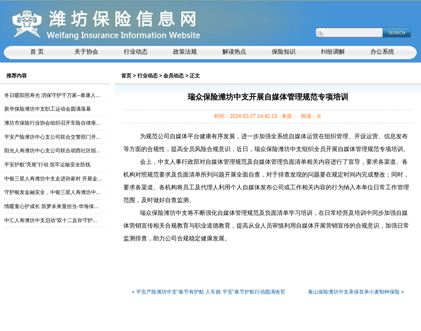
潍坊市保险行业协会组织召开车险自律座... (52, 123)
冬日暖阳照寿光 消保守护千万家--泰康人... (52, 95)
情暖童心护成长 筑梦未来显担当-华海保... (51, 206)
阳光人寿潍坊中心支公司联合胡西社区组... (52, 151)
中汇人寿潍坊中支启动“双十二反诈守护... (50, 220)
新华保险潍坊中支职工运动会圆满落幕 (47, 109)
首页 (126, 76)
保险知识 (284, 52)
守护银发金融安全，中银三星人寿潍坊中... (52, 192)
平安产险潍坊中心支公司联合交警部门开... (52, 137)
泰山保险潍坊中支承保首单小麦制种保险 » (356, 292)
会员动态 (173, 76)
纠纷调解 (333, 52)
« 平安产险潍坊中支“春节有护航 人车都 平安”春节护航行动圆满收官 (208, 292)
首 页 (37, 52)
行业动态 (147, 76)
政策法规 (185, 52)
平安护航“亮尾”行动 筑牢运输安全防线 (47, 165)
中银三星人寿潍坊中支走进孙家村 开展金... (53, 179)
